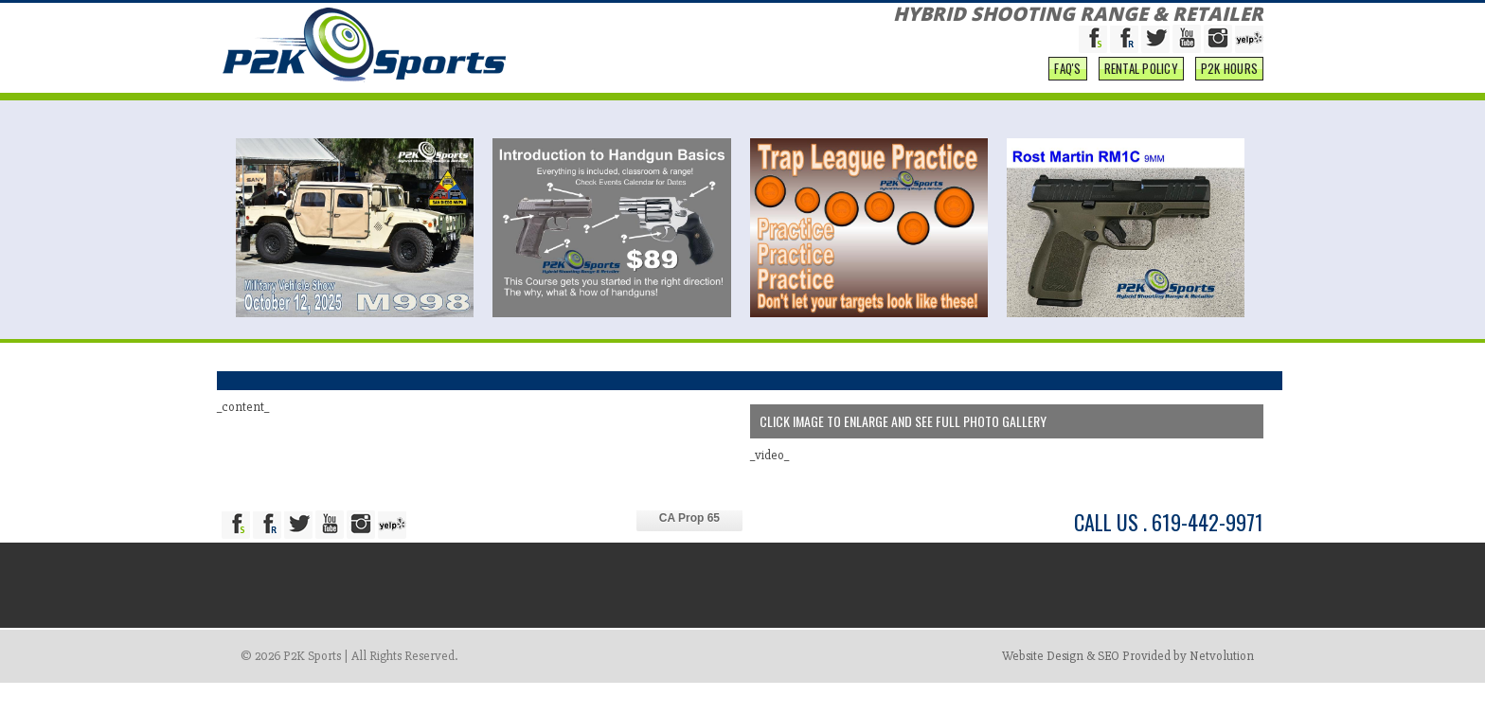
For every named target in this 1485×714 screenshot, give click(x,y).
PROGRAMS (1143, 18)
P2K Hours (1229, 99)
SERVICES (745, 18)
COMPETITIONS (1043, 18)
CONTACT (1229, 18)
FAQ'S (1067, 99)
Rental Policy (1141, 99)
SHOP (616, 18)
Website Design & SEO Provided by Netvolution (1128, 687)
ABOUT (671, 18)
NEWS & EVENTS (843, 18)
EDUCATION (944, 18)
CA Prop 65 (689, 549)
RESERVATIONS (542, 18)
